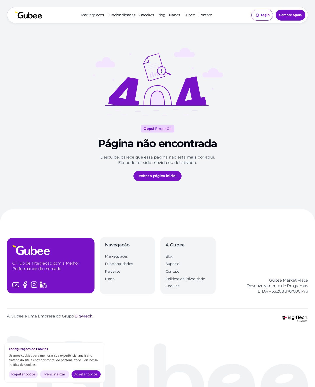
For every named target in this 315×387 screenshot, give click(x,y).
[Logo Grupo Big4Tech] (294, 319)
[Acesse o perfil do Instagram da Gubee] (34, 284)
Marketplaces (92, 15)
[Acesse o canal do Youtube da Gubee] (15, 284)
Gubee (189, 15)
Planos (174, 15)
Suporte (172, 264)
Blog (161, 15)
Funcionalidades (121, 15)
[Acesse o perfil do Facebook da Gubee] (24, 284)
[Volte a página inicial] (28, 15)
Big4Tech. (84, 316)
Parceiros (146, 15)
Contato (205, 15)
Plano (109, 279)
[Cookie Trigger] (172, 286)
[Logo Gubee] (50, 250)
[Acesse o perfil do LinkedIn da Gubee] (43, 284)
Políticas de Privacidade (185, 279)
